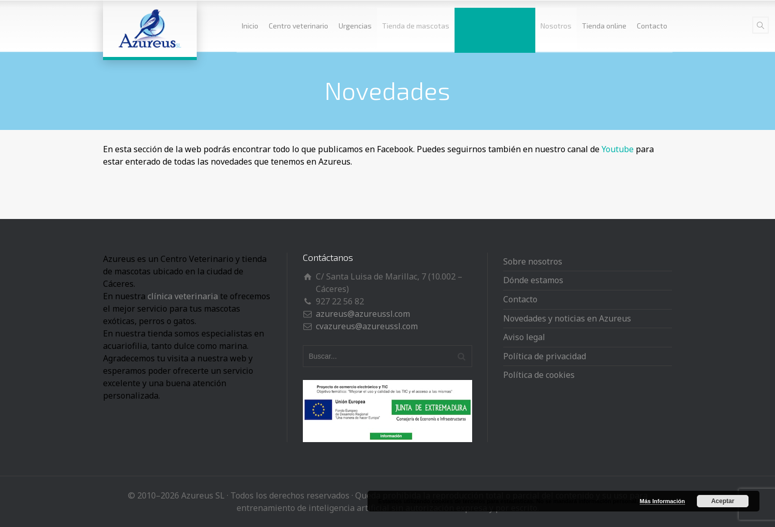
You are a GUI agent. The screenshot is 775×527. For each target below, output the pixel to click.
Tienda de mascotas (415, 25)
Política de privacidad (544, 356)
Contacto (652, 25)
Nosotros (556, 25)
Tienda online (604, 25)
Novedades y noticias (495, 25)
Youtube (618, 149)
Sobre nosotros (532, 261)
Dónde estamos (533, 280)
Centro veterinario (298, 25)
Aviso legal (524, 337)
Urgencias (355, 25)
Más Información (662, 501)
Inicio (250, 25)
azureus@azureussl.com (363, 313)
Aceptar (723, 501)
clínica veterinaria (183, 296)
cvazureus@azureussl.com (367, 326)
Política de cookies (539, 374)
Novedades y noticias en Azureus (567, 318)
